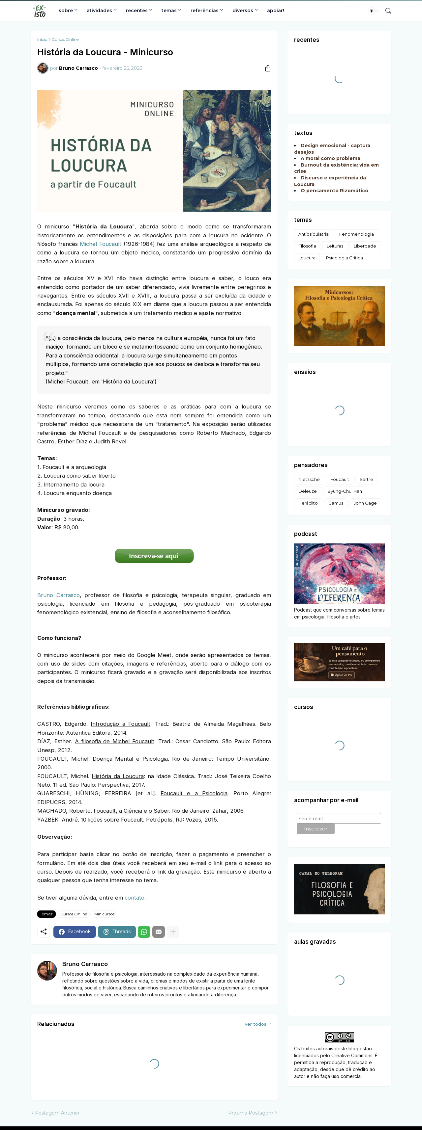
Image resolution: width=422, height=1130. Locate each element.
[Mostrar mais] (173, 932)
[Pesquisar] (385, 10)
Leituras (335, 246)
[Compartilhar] (265, 68)
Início (42, 39)
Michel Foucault (100, 244)
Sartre (366, 479)
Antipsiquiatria (313, 234)
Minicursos (104, 913)
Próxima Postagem (250, 1113)
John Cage (365, 503)
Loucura (307, 257)
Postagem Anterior (57, 1113)
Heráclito (308, 503)
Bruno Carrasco (58, 595)
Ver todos (255, 1024)
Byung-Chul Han (344, 491)
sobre (66, 10)
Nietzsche (309, 479)
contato (134, 897)
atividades (99, 10)
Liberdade (365, 246)
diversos (242, 10)
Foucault (339, 479)
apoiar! (275, 10)
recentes (137, 10)
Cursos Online (65, 39)
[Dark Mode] (373, 10)
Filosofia (307, 246)
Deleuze (307, 491)
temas (169, 10)
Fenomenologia (356, 234)
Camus (335, 503)
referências (205, 10)
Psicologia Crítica (344, 257)
